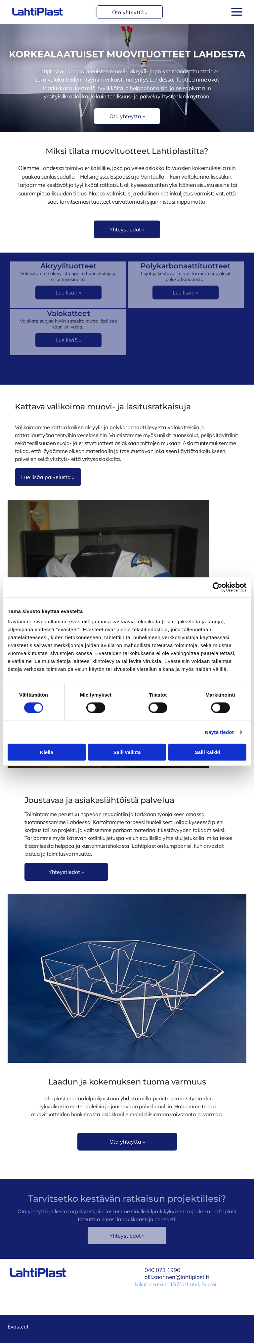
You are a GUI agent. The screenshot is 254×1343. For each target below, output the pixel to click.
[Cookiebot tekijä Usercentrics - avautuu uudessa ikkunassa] (217, 587)
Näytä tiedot (219, 732)
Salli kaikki (207, 752)
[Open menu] (236, 11)
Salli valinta (127, 752)
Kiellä (46, 752)
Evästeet (18, 1326)
